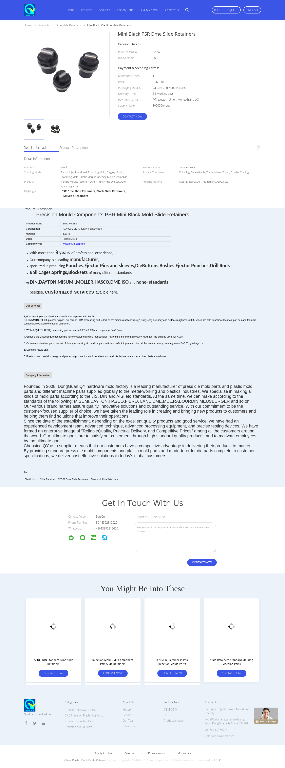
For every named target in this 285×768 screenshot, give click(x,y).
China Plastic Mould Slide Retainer (85, 760)
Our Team (129, 720)
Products (86, 10)
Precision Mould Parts (78, 727)
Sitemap (130, 753)
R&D (166, 715)
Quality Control (149, 10)
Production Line (173, 720)
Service (127, 715)
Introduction (130, 726)
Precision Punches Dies (79, 721)
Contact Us (172, 10)
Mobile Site (184, 753)
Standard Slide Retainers (104, 479)
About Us (104, 10)
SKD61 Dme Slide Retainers (73, 479)
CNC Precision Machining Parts (84, 715)
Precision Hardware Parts (80, 710)
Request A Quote (226, 10)
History (127, 709)
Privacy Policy (156, 753)
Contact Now (132, 116)
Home (70, 10)
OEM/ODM (170, 709)
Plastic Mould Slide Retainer (40, 479)
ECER (217, 760)
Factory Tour (125, 10)
